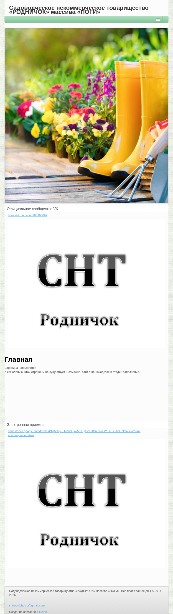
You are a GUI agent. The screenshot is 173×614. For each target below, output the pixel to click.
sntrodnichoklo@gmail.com (27, 605)
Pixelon (42, 612)
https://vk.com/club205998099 (27, 215)
